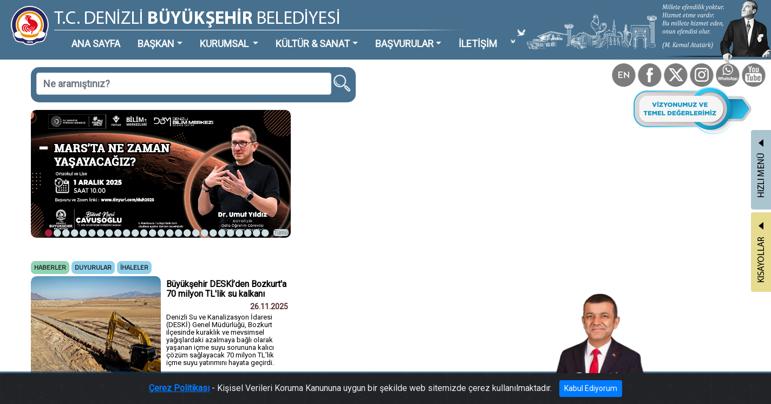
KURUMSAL (225, 43)
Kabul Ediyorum (590, 388)
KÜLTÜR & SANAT (313, 43)
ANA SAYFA (95, 43)
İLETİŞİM (478, 43)
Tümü (281, 233)
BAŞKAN (156, 43)
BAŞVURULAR (404, 43)
